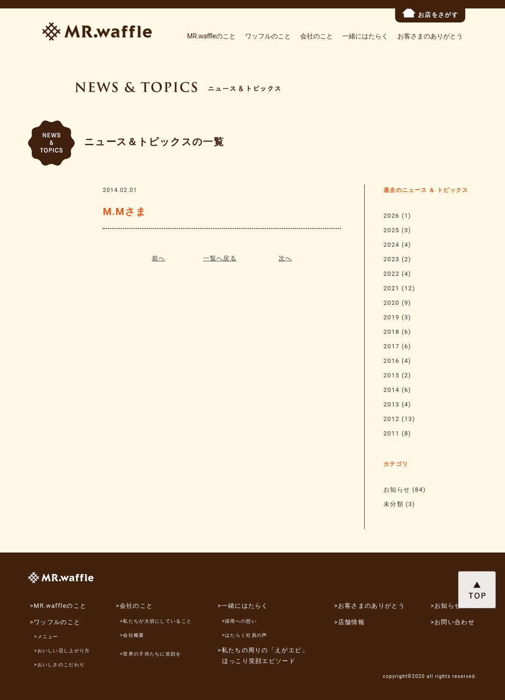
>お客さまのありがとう (369, 605)
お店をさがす (430, 13)
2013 (391, 404)
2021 (391, 288)
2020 (391, 302)
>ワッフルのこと (55, 622)
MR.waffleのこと (211, 36)
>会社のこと (134, 605)
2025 (391, 230)
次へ (285, 258)
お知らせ (396, 489)
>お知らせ (446, 605)
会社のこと (316, 36)
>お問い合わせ (453, 622)
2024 (391, 244)
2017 (391, 346)
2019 (391, 317)
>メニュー (46, 636)
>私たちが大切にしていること (156, 621)
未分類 (393, 504)
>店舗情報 (349, 622)
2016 (391, 360)
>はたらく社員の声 (244, 635)
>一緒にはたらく (243, 605)
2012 (391, 418)
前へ (159, 258)
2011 (391, 433)
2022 (391, 273)
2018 (391, 331)
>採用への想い (239, 621)
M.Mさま (124, 211)
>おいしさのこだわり (59, 664)
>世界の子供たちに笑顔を (150, 653)
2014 (391, 389)
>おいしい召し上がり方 (62, 650)
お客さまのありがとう (430, 36)
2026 (391, 215)
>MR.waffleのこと (58, 605)
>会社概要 (132, 635)
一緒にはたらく (365, 36)
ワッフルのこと (268, 36)
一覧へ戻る (220, 258)
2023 (391, 259)
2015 (391, 375)
